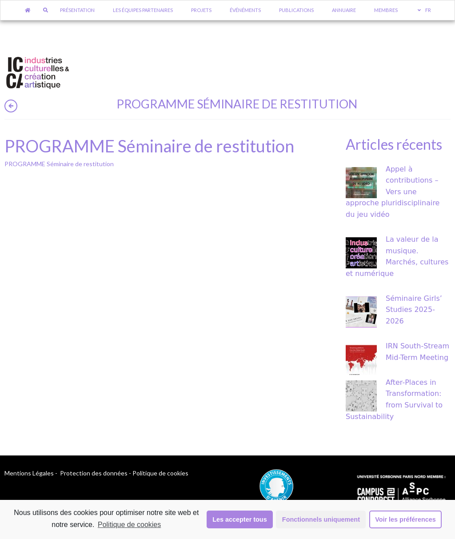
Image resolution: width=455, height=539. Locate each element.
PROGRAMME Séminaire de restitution (59, 164)
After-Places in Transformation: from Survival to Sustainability (394, 399)
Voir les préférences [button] (405, 519)
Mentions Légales (29, 473)
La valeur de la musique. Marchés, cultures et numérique (397, 256)
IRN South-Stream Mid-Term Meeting (417, 352)
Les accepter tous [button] (239, 519)
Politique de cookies (129, 524)
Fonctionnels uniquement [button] (321, 519)
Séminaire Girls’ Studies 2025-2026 (414, 309)
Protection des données (94, 473)
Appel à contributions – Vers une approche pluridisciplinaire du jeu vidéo (392, 192)
